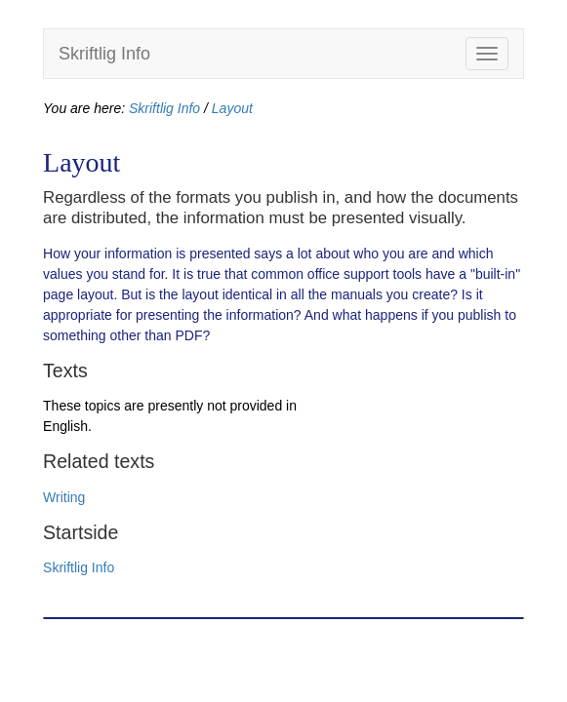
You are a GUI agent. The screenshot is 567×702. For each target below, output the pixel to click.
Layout (232, 108)
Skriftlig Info (104, 53)
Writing (64, 497)
